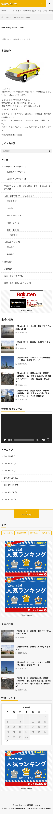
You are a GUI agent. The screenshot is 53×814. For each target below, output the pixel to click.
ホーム (4, 11)
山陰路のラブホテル (15, 179)
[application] (26, 428)
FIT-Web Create (23, 808)
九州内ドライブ (10, 242)
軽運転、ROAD (33, 805)
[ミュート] (43, 439)
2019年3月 (9, 463)
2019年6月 (9, 456)
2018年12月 (9, 478)
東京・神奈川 (12, 215)
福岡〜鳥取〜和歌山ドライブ (16, 283)
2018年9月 (9, 499)
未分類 (7, 269)
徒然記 (7, 261)
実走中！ (10, 201)
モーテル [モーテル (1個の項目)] (8, 533)
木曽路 (12, 235)
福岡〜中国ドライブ (12, 276)
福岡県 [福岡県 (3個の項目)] (46, 533)
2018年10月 (9, 492)
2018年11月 (9, 485)
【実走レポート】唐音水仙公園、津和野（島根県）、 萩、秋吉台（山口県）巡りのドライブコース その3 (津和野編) (33, 393)
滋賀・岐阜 (11, 223)
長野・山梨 (11, 230)
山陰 (9, 208)
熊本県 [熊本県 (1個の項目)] (34, 533)
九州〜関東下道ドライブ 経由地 (17, 196)
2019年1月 (9, 470)
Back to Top (26, 514)
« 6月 (6, 741)
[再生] (5, 439)
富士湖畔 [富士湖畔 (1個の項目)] (22, 533)
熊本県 (10, 247)
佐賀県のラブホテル (15, 172)
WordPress (46, 808)
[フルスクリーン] (47, 439)
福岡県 (10, 254)
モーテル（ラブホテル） (14, 166)
